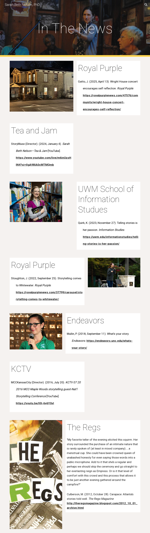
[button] (146, 5)
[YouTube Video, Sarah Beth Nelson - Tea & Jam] (108, 144)
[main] (75, 28)
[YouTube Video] (114, 376)
